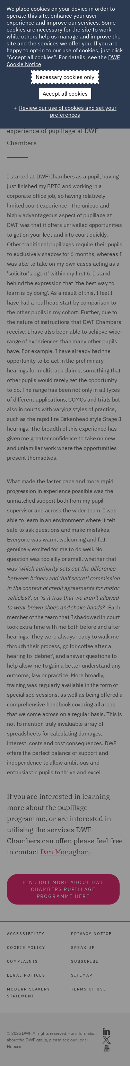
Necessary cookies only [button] (65, 76)
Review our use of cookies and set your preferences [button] (67, 111)
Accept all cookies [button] (65, 93)
